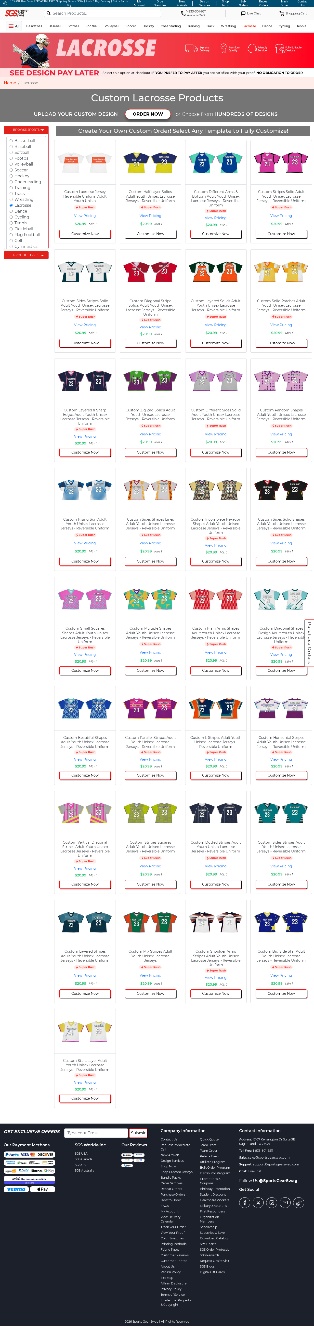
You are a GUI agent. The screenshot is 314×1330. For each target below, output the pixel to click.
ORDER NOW (148, 114)
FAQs (165, 1206)
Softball (21, 152)
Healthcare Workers (214, 1200)
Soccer (21, 170)
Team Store (208, 1145)
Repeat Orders (171, 1189)
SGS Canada (83, 1159)
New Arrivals (170, 1155)
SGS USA (81, 1153)
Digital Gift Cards (212, 1272)
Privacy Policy (171, 1289)
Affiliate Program (212, 1162)
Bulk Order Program (215, 1167)
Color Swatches (172, 1238)
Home (10, 83)
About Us (168, 1266)
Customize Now (85, 234)
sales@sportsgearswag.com (269, 1157)
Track (19, 193)
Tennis (20, 223)
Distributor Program (215, 1173)
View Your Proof (172, 1232)
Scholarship (208, 1227)
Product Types (26, 255)
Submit (138, 1133)
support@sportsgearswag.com (276, 1164)
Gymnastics (26, 246)
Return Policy (171, 1272)
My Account (170, 1211)
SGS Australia (84, 1170)
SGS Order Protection (216, 1249)
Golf (18, 240)
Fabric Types (170, 1249)
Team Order (208, 1150)
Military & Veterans (213, 1206)
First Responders (212, 1211)
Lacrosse (22, 205)
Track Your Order (173, 1227)
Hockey (21, 176)
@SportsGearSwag (278, 1180)
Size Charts (208, 1244)
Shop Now (168, 1166)
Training (22, 187)
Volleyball (23, 164)
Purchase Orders (309, 643)
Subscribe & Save (212, 1232)
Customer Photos (174, 1261)
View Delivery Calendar (171, 1219)
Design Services (172, 1160)
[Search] (48, 13)
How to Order (171, 1200)
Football (22, 158)
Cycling (21, 217)
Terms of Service (173, 1294)
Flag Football (27, 234)
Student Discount (213, 1194)
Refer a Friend (210, 1156)
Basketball (24, 140)
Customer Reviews (175, 1255)
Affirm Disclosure (173, 1283)
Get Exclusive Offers (31, 1131)
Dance (20, 211)
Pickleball (23, 229)
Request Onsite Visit (214, 1261)
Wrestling (24, 199)
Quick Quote (209, 1139)
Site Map (167, 1278)
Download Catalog (214, 1238)
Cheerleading (27, 182)
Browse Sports (26, 130)
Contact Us (169, 1139)
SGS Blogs (207, 1266)
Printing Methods (173, 1244)
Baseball (22, 146)
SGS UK (80, 1165)
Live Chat (255, 1171)
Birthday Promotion (215, 1189)
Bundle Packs (171, 1177)
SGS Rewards (209, 1255)
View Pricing (85, 216)
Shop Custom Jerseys (177, 1172)
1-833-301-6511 (263, 1150)
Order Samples (172, 1183)
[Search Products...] (102, 13)
